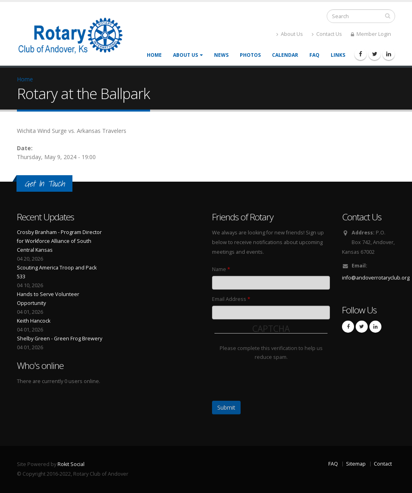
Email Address (231, 299)
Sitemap (356, 463)
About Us (289, 34)
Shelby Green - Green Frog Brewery (59, 338)
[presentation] (275, 377)
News (221, 55)
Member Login (371, 34)
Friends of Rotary (242, 217)
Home (154, 55)
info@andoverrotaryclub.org (376, 277)
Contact (383, 463)
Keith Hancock (33, 320)
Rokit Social (71, 464)
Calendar (285, 55)
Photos (250, 55)
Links (338, 55)
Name (221, 269)
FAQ (314, 55)
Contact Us (327, 34)
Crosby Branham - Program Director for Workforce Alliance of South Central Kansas (59, 241)
